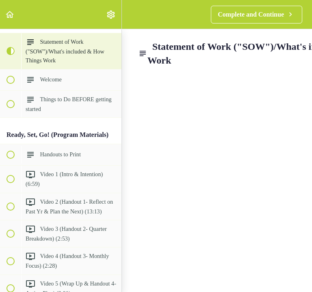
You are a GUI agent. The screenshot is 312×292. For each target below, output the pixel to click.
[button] (10, 14)
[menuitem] (111, 14)
